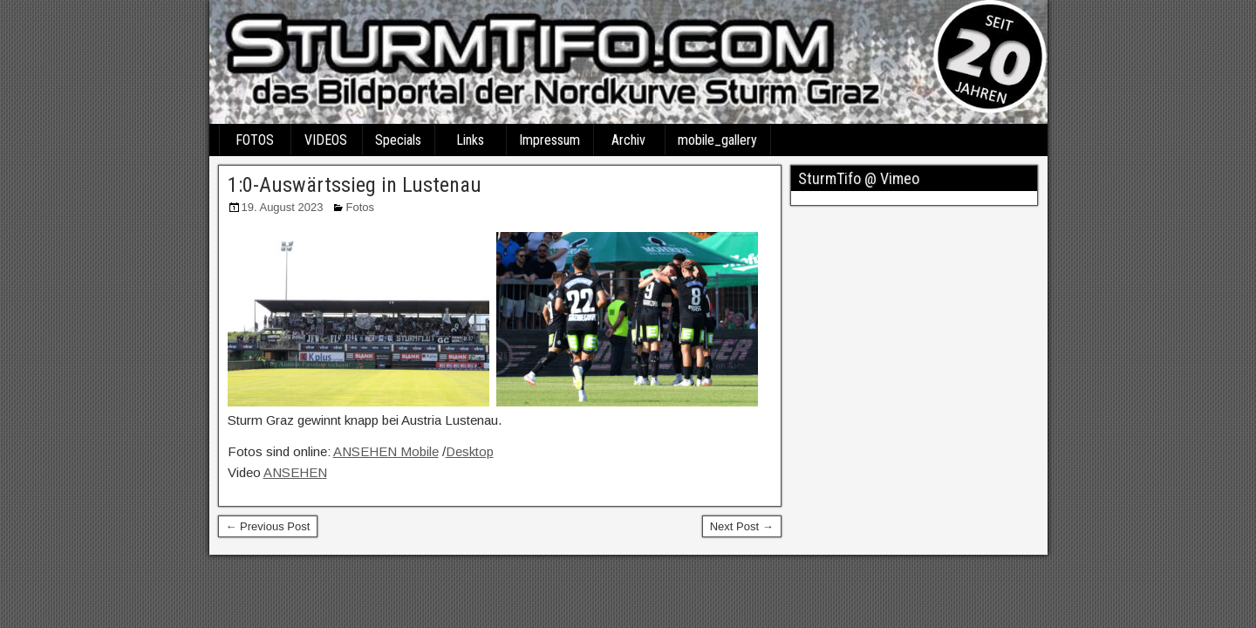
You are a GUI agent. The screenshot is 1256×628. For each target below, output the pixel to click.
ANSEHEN (295, 472)
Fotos (359, 207)
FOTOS (255, 140)
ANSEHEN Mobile (386, 451)
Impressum (549, 140)
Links (470, 140)
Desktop (470, 451)
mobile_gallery (717, 140)
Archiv (628, 140)
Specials (398, 140)
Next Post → (742, 526)
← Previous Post (268, 526)
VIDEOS (325, 140)
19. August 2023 (283, 207)
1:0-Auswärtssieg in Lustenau (354, 185)
